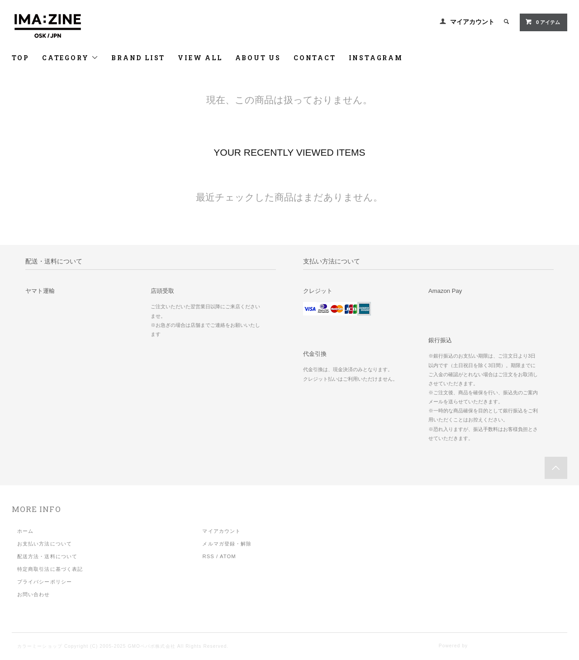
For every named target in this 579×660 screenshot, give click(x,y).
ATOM (228, 556)
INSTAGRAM (376, 57)
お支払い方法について (44, 543)
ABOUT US (258, 57)
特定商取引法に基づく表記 (50, 569)
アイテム (542, 21)
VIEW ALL (200, 57)
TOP (20, 57)
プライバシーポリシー (44, 581)
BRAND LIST (138, 57)
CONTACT (315, 57)
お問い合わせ (33, 594)
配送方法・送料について (47, 556)
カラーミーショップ (39, 646)
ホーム (25, 531)
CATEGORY (70, 57)
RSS (208, 556)
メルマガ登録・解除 (227, 543)
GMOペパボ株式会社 (152, 646)
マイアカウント (472, 21)
